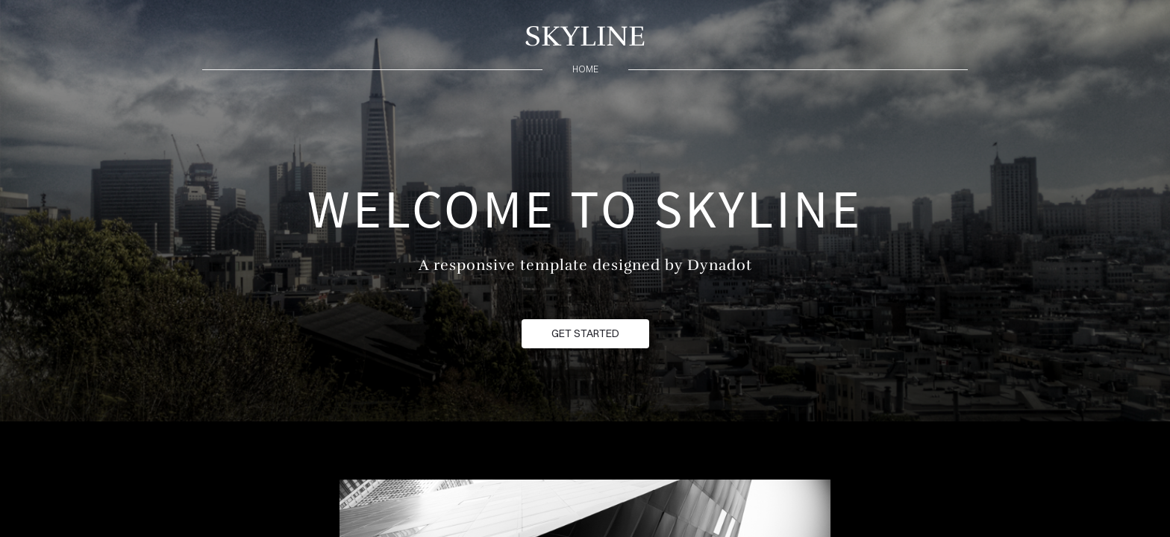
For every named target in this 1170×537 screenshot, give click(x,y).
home (585, 69)
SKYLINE (585, 36)
